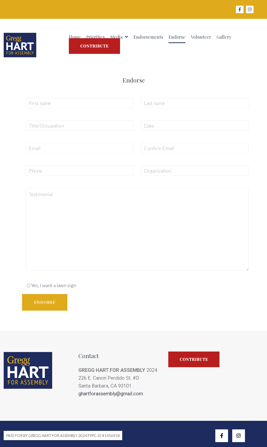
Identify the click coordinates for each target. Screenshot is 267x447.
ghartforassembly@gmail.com (110, 394)
